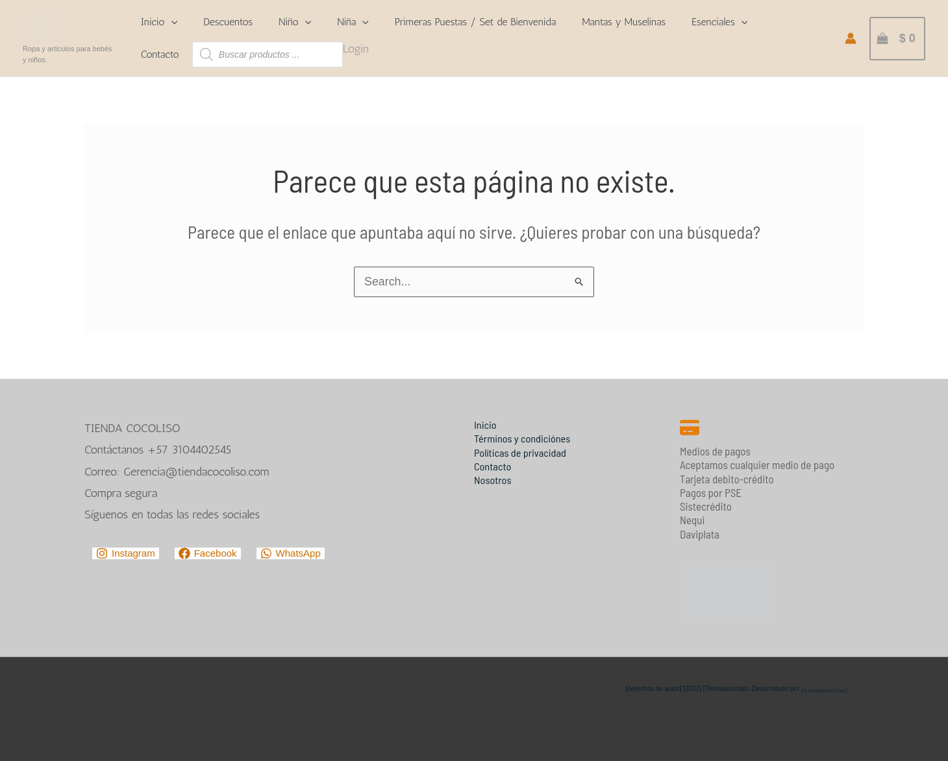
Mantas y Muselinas (624, 22)
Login (356, 49)
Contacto (160, 54)
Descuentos (228, 22)
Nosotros (493, 479)
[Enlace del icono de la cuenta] (850, 38)
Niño (295, 22)
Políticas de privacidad (522, 451)
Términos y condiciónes (524, 437)
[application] (171, 22)
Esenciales (719, 22)
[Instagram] (125, 553)
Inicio (159, 22)
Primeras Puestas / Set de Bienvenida (475, 22)
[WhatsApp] (290, 553)
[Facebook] (208, 553)
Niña (353, 22)
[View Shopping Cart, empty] (897, 38)
